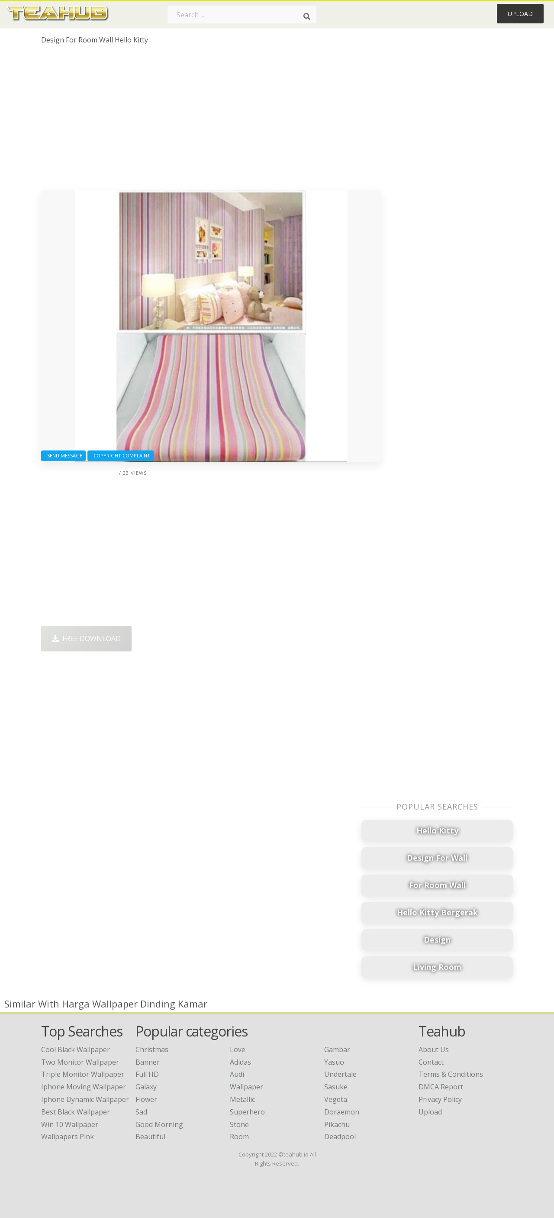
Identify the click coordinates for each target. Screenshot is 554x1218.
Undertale (340, 1074)
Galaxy (146, 1087)
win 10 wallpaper (69, 1124)
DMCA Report (441, 1087)
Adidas (240, 1062)
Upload (520, 14)
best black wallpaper (75, 1112)
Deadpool (340, 1136)
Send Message (63, 455)
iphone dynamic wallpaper (85, 1099)
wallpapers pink (67, 1136)
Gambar (337, 1049)
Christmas (151, 1049)
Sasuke (336, 1087)
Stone (239, 1124)
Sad (141, 1112)
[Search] (307, 16)
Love (237, 1049)
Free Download (86, 638)
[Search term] (242, 14)
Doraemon (341, 1112)
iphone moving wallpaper (83, 1087)
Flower (146, 1099)
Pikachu (337, 1124)
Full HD (147, 1074)
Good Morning (159, 1124)
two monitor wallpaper (80, 1062)
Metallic (242, 1099)
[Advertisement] (211, 120)
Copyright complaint (120, 455)
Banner (147, 1062)
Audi (237, 1074)
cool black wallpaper (75, 1049)
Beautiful (150, 1136)
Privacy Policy (440, 1099)
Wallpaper (246, 1087)
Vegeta (335, 1099)
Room (239, 1136)
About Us (434, 1049)
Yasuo (334, 1062)
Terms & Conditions (451, 1074)
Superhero (247, 1112)
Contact (431, 1062)
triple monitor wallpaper (82, 1074)
